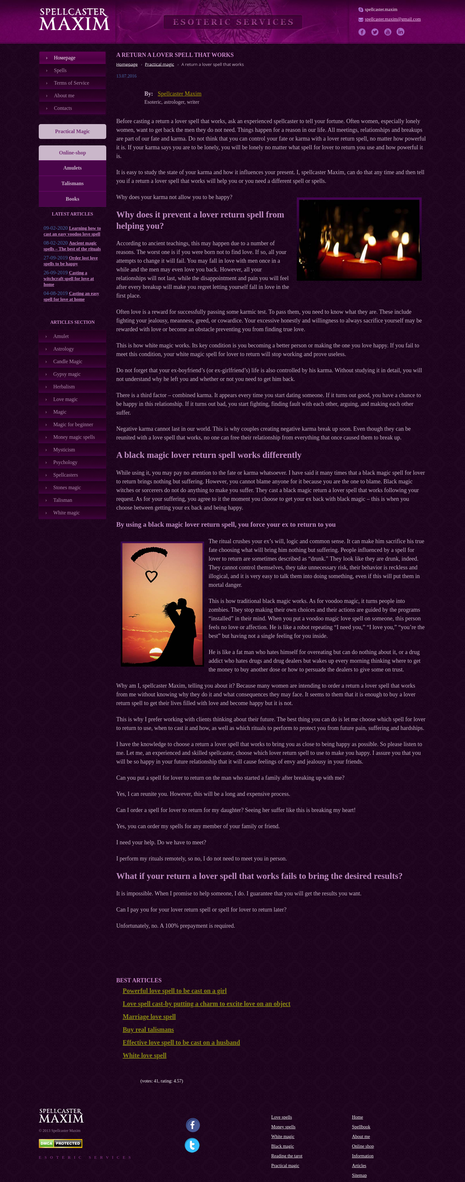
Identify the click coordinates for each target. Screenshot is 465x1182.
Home (357, 1117)
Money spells (283, 1126)
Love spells (281, 1117)
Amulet (61, 336)
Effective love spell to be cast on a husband (181, 1042)
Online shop (363, 1146)
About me (64, 95)
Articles (359, 1165)
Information (363, 1156)
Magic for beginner (73, 424)
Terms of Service (71, 83)
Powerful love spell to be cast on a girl (175, 990)
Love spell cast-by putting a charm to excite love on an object (206, 1003)
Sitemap (359, 1175)
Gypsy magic (67, 374)
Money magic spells (74, 437)
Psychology (65, 462)
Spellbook (361, 1126)
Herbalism (64, 386)
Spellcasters (65, 475)
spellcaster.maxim (381, 9)
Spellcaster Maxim (180, 93)
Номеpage (65, 57)
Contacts (63, 108)
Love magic (65, 399)
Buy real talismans (148, 1029)
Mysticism (64, 449)
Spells (60, 70)
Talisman (62, 500)
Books (72, 199)
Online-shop (72, 152)
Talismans (72, 183)
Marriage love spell (149, 1016)
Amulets (72, 168)
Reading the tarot (286, 1156)
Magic (60, 412)
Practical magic (285, 1165)
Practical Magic (72, 131)
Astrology (63, 349)
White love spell (145, 1055)
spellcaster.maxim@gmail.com (393, 19)
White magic (66, 512)
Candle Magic (67, 361)
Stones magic (67, 487)
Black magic (282, 1146)
